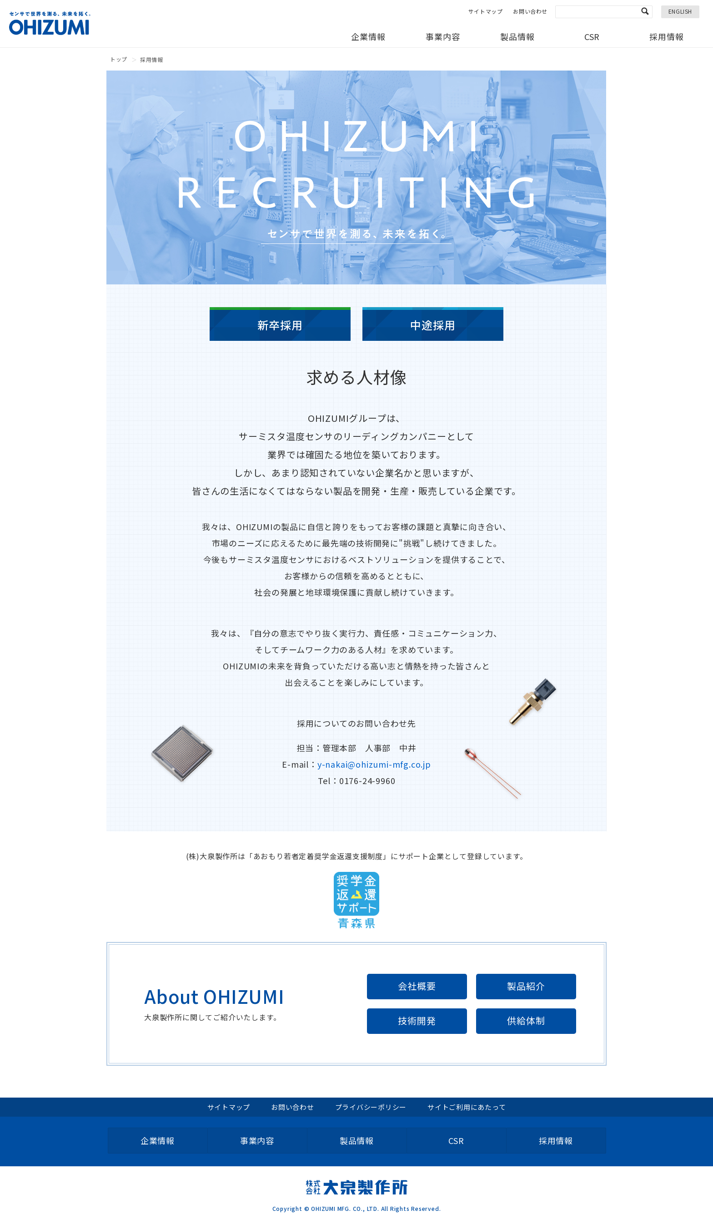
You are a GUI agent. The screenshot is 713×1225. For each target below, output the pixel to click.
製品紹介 (526, 985)
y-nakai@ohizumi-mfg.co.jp (374, 764)
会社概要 (417, 985)
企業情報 (368, 36)
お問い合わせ (530, 11)
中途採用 (432, 325)
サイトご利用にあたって (466, 1107)
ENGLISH (680, 11)
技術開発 (417, 1020)
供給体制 (526, 1020)
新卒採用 (279, 325)
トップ (118, 59)
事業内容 (443, 36)
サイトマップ (485, 11)
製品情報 (517, 36)
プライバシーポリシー (371, 1107)
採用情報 (666, 36)
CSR (592, 36)
